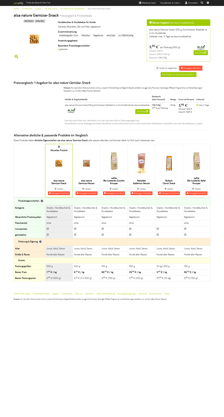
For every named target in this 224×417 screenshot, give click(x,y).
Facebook (143, 294)
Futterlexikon (67, 294)
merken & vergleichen (166, 68)
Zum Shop (200, 52)
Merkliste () (147, 3)
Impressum (89, 294)
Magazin (55, 294)
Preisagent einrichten (59, 193)
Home (16, 9)
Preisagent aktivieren (191, 68)
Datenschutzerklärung (106, 294)
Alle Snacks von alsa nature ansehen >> (178, 74)
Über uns (78, 294)
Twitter (167, 294)
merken (59, 189)
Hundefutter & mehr (170, 3)
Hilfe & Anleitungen (22, 294)
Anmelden (191, 3)
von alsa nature (51, 9)
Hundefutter (27, 9)
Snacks (38, 9)
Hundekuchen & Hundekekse (73, 9)
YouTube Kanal (155, 294)
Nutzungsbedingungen (126, 294)
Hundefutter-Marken (41, 294)
